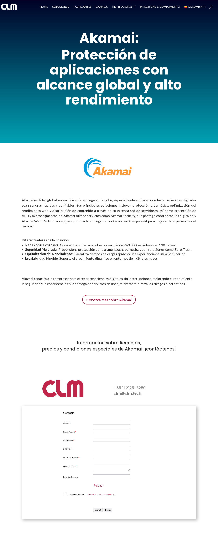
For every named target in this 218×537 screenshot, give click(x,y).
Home (44, 7)
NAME (66, 423)
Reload (98, 485)
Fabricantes (82, 7)
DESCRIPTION (70, 466)
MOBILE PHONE (71, 458)
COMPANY (68, 440)
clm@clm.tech (127, 393)
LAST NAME (69, 432)
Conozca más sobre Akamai (109, 299)
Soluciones (60, 7)
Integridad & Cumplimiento (160, 7)
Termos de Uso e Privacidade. (101, 495)
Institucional (122, 7)
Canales (102, 7)
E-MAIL (67, 449)
